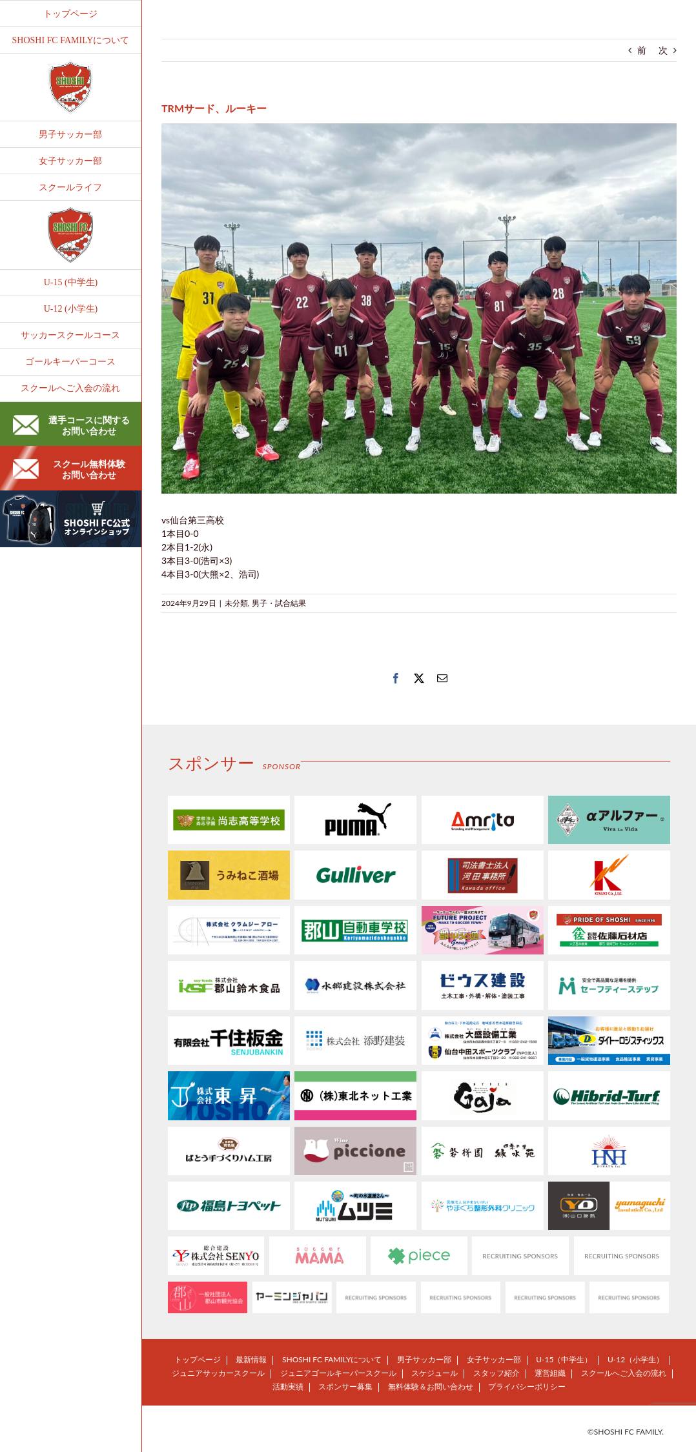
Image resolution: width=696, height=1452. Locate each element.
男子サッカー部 (424, 1359)
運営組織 (550, 1373)
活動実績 (287, 1386)
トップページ (197, 1359)
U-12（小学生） (636, 1359)
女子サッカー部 (494, 1359)
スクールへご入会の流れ (623, 1373)
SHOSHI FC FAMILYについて (332, 1359)
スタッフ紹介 (496, 1373)
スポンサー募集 (345, 1386)
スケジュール (434, 1373)
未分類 (236, 603)
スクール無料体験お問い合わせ (69, 469)
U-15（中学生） (564, 1359)
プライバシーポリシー (527, 1386)
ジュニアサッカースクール (218, 1373)
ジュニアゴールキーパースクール (338, 1373)
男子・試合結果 (279, 603)
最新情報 (251, 1359)
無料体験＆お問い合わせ (430, 1386)
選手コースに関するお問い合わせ (71, 425)
